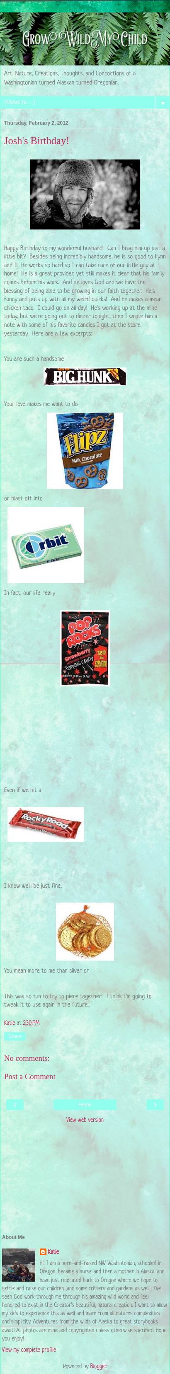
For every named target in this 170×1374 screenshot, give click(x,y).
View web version (85, 1120)
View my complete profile (29, 1350)
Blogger (98, 1367)
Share (15, 1036)
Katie (53, 1252)
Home (85, 1105)
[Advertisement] (85, 1180)
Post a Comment (30, 1076)
